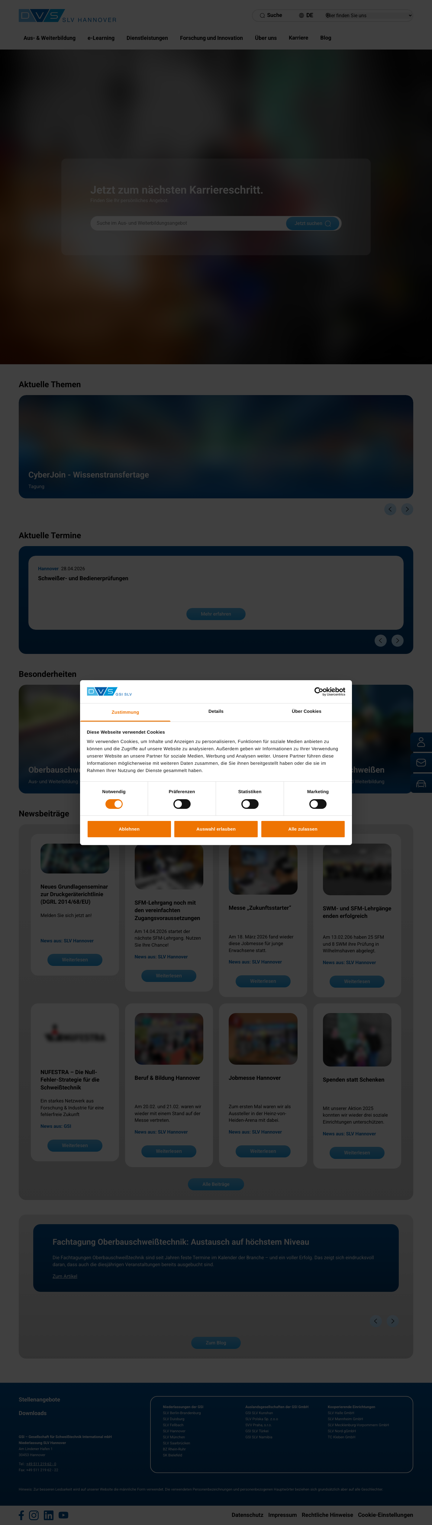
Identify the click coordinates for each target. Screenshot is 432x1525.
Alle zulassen (302, 829)
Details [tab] (216, 711)
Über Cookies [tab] (306, 711)
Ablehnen (129, 829)
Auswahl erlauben (216, 829)
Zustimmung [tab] (125, 712)
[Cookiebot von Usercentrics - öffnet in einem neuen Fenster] (318, 691)
